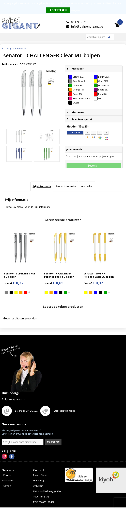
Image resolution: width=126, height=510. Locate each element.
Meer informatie (113, 3)
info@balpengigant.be (87, 26)
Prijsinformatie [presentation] (42, 186)
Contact (7, 485)
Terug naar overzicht (16, 48)
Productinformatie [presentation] (66, 186)
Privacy (7, 475)
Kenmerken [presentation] (87, 186)
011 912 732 (79, 22)
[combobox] (96, 37)
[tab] (41, 186)
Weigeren (75, 10)
